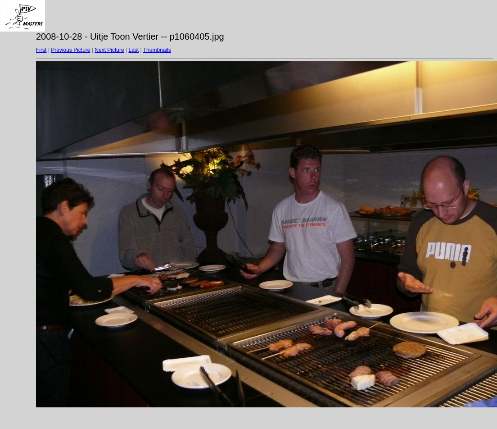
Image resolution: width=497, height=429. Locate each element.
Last (133, 50)
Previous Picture (70, 50)
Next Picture (109, 50)
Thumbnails (157, 50)
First (41, 50)
